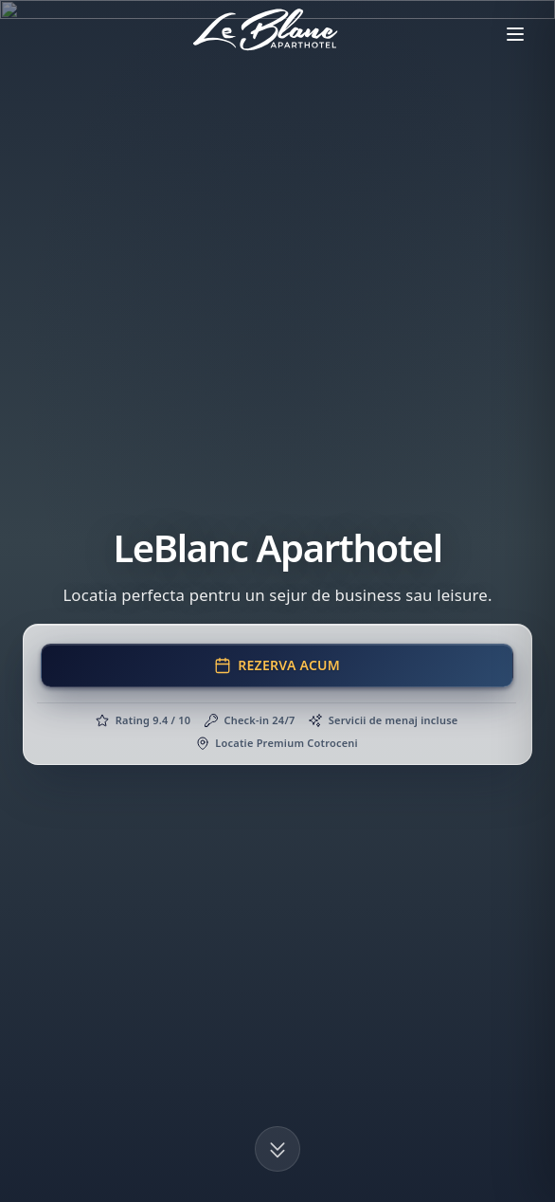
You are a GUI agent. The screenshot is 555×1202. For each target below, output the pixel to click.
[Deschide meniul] (515, 34)
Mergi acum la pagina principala (277, 565)
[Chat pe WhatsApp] (517, 601)
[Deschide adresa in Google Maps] (200, 968)
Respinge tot (285, 1164)
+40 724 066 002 (104, 1008)
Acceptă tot (453, 1164)
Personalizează (103, 1164)
